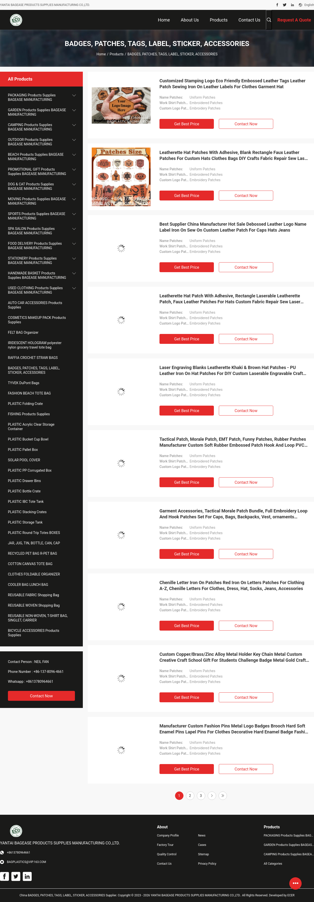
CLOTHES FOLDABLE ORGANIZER (34, 574)
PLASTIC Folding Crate (25, 404)
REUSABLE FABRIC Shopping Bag (33, 595)
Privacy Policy (207, 863)
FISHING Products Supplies (29, 414)
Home (101, 54)
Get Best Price (186, 124)
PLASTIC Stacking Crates (27, 512)
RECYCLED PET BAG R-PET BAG (32, 553)
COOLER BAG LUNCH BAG (28, 585)
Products (117, 54)
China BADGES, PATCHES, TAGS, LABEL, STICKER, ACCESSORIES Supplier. (69, 895)
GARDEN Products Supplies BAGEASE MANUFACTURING (37, 112)
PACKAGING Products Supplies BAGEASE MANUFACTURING (32, 97)
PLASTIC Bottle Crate (24, 491)
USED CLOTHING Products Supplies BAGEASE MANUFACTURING (35, 290)
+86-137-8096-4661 (49, 672)
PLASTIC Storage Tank (25, 522)
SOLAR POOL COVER (24, 460)
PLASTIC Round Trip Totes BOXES (34, 533)
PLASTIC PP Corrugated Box (30, 470)
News (201, 835)
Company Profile (168, 835)
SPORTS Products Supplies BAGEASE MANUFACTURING (36, 216)
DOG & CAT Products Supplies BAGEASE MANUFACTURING (31, 186)
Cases (202, 845)
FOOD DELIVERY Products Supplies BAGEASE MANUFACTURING (35, 246)
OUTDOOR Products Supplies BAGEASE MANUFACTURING (30, 142)
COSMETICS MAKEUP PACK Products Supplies (37, 320)
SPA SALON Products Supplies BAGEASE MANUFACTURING (31, 231)
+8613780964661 (39, 681)
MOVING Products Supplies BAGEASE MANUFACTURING (37, 201)
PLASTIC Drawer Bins (24, 481)
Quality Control (167, 854)
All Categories (273, 863)
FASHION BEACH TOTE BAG (29, 393)
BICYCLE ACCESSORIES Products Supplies (33, 633)
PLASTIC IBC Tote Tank (26, 502)
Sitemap (203, 854)
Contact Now (41, 696)
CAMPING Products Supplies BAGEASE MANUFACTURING (30, 127)
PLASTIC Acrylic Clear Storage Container (31, 426)
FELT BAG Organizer (23, 332)
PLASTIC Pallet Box (23, 450)
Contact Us (164, 863)
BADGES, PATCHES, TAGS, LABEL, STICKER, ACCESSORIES (34, 370)
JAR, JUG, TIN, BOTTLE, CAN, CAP (34, 543)
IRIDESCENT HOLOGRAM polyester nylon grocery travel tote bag (35, 345)
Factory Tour (165, 845)
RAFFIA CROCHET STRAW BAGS (33, 358)
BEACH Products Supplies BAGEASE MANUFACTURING (36, 157)
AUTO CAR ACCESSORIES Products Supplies (35, 305)
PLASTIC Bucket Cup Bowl (28, 439)
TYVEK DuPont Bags (23, 383)
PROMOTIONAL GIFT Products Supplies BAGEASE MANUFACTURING (37, 171)
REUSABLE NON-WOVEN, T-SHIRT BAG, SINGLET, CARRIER (37, 618)
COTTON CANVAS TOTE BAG (30, 564)
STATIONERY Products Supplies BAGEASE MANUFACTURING (32, 260)
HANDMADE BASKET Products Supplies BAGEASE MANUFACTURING (37, 275)
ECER (290, 895)
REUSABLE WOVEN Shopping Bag (34, 605)
